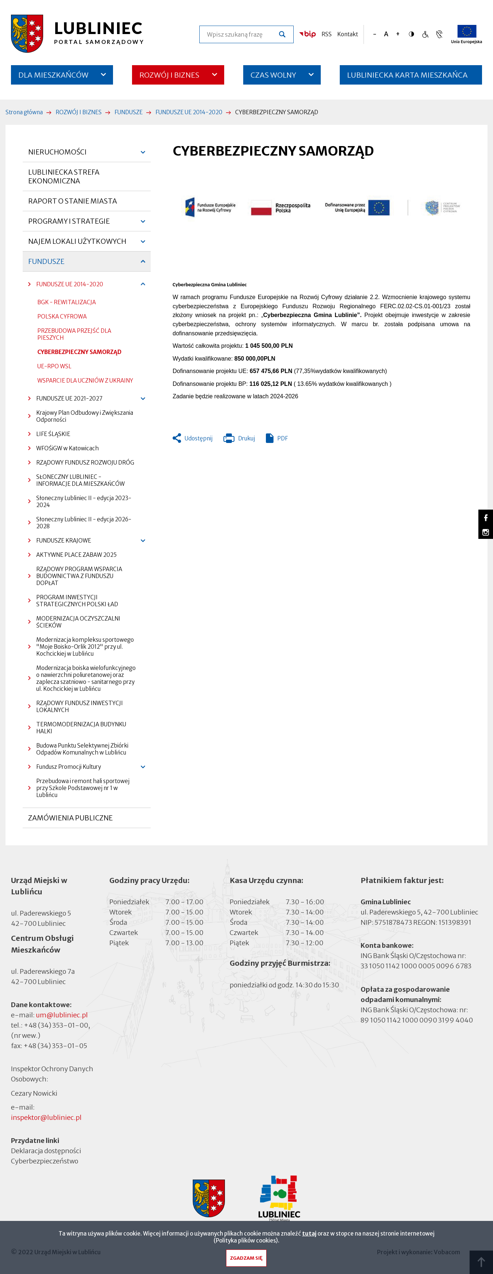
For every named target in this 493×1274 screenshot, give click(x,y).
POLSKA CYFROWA (62, 316)
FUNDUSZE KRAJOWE (59, 542)
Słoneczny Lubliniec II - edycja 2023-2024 (83, 502)
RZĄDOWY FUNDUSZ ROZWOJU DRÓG (85, 462)
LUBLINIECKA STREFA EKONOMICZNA (63, 176)
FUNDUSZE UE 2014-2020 (188, 112)
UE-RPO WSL (54, 366)
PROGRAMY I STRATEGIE (69, 224)
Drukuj (239, 440)
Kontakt (347, 34)
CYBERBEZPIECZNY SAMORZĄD (79, 352)
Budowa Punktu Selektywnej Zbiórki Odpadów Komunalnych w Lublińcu (82, 749)
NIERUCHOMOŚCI (57, 155)
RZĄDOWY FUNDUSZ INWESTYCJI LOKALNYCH (79, 707)
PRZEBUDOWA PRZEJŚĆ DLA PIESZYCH (74, 334)
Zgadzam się (246, 1260)
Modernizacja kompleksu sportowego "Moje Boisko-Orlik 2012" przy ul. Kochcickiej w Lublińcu (85, 646)
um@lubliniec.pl (62, 1015)
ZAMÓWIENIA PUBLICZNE (70, 820)
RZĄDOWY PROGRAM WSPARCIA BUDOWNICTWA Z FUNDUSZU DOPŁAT (79, 576)
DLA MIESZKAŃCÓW (53, 74)
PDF (282, 438)
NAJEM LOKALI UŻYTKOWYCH (77, 244)
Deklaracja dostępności (46, 1151)
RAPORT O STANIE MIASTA (72, 204)
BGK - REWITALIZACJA (66, 302)
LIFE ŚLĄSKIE (53, 434)
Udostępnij (198, 438)
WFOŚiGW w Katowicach (67, 448)
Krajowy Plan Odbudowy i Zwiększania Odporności (84, 416)
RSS (326, 34)
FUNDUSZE (128, 112)
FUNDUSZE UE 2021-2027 (65, 400)
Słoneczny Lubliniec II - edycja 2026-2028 (83, 523)
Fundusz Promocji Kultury (64, 768)
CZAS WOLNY (273, 74)
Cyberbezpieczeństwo (44, 1160)
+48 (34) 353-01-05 (55, 1046)
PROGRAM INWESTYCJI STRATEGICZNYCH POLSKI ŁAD (77, 601)
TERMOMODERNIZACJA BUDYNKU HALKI (81, 728)
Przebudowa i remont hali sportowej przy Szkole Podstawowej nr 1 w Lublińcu (82, 788)
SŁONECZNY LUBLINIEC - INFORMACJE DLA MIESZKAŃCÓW (80, 480)
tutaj (309, 1235)
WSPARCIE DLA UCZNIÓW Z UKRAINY (85, 380)
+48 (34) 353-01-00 (56, 1025)
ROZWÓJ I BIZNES (169, 74)
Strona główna (24, 112)
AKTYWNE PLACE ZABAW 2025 (76, 554)
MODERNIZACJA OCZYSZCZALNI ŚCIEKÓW (78, 622)
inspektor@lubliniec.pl (46, 1117)
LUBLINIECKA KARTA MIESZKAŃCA (407, 77)
